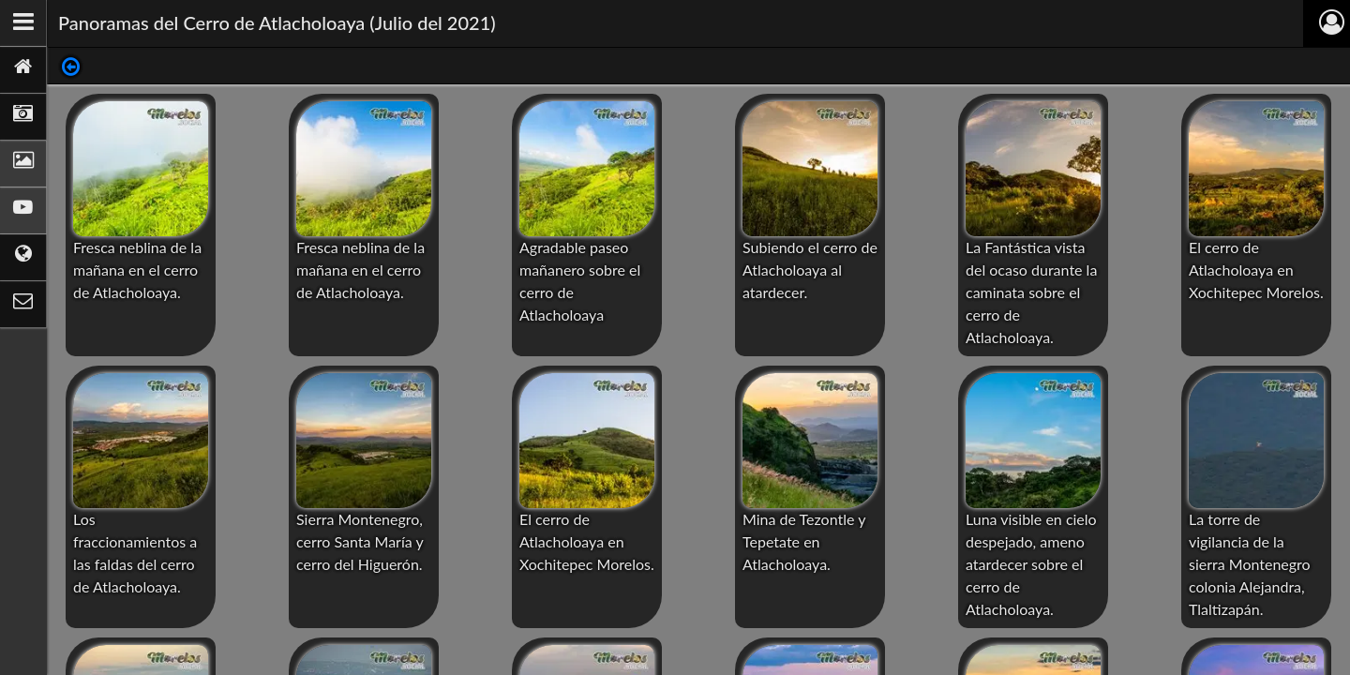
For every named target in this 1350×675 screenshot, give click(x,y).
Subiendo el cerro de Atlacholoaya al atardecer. (810, 269)
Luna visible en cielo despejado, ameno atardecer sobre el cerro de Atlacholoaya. (1031, 564)
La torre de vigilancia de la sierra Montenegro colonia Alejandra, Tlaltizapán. (1250, 564)
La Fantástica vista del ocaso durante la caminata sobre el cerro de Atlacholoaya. (1031, 292)
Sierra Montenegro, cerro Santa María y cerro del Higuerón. (359, 541)
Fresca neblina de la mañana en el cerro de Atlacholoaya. (137, 269)
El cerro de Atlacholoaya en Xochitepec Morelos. (1256, 269)
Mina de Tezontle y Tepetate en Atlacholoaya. (803, 541)
